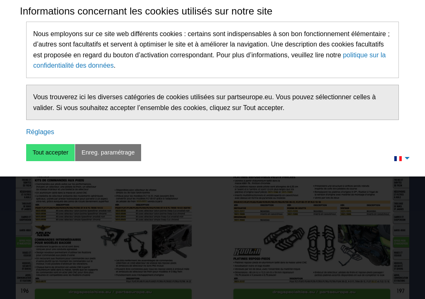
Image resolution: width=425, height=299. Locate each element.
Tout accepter (50, 152)
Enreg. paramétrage (108, 152)
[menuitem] (400, 158)
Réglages (40, 131)
